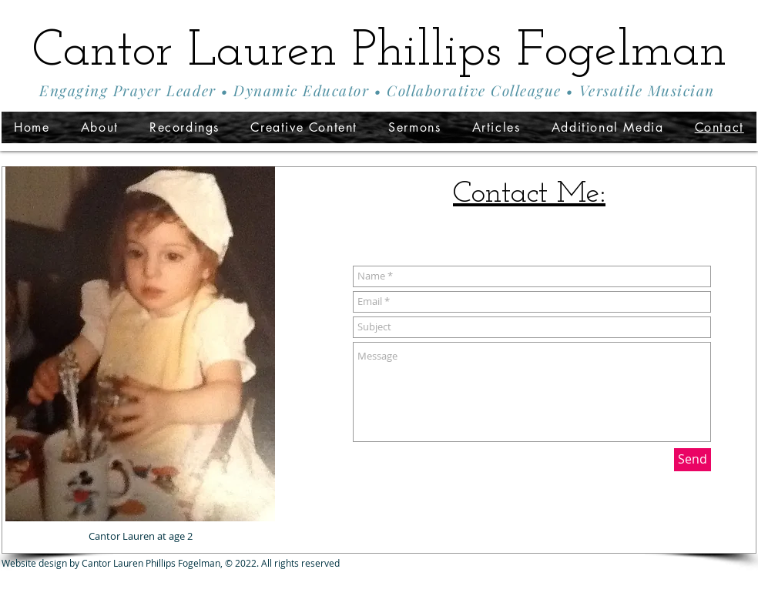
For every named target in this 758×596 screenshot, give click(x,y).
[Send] (692, 459)
